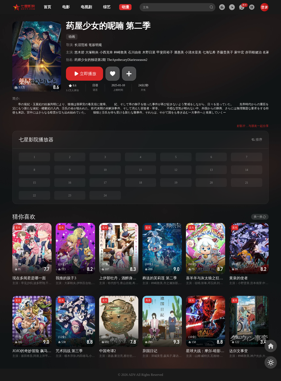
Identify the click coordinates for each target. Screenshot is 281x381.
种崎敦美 (120, 52)
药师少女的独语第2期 (90, 59)
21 (246, 182)
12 (175, 169)
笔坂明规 (95, 45)
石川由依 (134, 52)
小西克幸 (106, 52)
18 (140, 182)
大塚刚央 (92, 52)
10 (105, 169)
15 (34, 182)
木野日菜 (148, 52)
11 (140, 169)
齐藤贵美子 (225, 52)
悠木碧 (79, 52)
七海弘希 (209, 52)
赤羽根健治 (253, 52)
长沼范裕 (81, 45)
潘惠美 (179, 52)
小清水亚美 (193, 52)
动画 (71, 36)
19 (175, 182)
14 (246, 169)
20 (211, 182)
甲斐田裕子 (164, 52)
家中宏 (239, 52)
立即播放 (84, 73)
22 (34, 195)
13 (211, 169)
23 (69, 195)
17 (105, 182)
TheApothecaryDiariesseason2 (127, 59)
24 (105, 195)
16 (69, 182)
